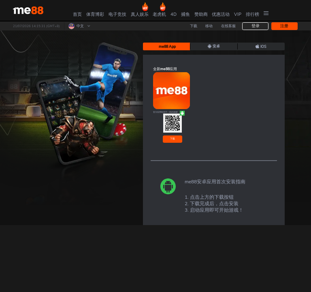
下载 (172, 138)
